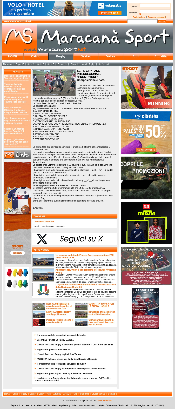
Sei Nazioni (103, 64)
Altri (135, 56)
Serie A (30, 64)
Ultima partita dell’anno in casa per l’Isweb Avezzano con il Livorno (101, 322)
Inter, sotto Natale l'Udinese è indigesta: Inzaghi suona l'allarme (15, 110)
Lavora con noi (98, 394)
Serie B (40, 64)
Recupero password (157, 17)
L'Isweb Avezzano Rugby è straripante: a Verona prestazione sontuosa (71, 368)
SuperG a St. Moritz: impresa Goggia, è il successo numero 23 (14, 131)
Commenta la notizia (44, 221)
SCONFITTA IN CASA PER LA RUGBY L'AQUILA (101, 305)
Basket (85, 56)
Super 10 (20, 64)
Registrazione (139, 17)
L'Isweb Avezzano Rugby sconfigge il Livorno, (58, 313)
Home (7, 394)
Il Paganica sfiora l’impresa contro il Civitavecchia (102, 313)
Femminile (62, 64)
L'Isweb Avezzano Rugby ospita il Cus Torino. (59, 354)
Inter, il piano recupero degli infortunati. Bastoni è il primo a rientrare (17, 120)
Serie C (50, 64)
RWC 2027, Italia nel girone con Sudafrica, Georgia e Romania (67, 359)
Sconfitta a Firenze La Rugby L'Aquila (55, 340)
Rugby (60, 56)
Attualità (160, 56)
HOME (12, 56)
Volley (110, 56)
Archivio (67, 394)
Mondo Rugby (88, 64)
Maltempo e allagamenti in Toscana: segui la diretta (17, 77)
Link (75, 394)
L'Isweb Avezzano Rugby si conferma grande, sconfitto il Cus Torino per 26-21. (75, 345)
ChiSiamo (84, 394)
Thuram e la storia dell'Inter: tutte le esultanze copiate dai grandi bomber (14, 87)
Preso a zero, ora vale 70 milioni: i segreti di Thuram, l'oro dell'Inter (16, 99)
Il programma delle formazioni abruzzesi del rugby (61, 335)
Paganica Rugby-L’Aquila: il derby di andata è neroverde (64, 373)
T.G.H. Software (104, 400)
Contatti (111, 394)
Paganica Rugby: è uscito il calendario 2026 (59, 321)
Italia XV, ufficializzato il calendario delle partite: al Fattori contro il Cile (59, 306)
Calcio (35, 56)
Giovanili (74, 64)
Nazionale (7, 64)
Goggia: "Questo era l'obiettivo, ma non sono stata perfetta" (16, 141)
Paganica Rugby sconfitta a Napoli (54, 349)
